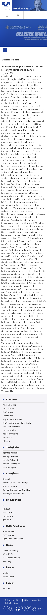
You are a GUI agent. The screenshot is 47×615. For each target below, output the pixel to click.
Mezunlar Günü (9, 512)
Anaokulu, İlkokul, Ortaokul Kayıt (15, 482)
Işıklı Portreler (8, 520)
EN (18, 14)
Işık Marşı (6, 441)
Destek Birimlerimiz (10, 434)
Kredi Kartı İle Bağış (10, 550)
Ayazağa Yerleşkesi (10, 456)
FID (4, 505)
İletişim (6, 573)
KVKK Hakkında (8, 535)
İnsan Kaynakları (9, 430)
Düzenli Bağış (8, 554)
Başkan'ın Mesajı (9, 405)
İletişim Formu (8, 577)
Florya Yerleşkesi (9, 467)
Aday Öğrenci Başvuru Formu (15, 493)
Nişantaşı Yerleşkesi (11, 453)
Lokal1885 (6, 509)
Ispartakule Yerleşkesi (11, 463)
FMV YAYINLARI (8, 408)
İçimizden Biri (8, 516)
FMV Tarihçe (8, 412)
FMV (26, 600)
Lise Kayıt (6, 479)
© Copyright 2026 (13, 600)
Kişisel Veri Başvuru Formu (13, 539)
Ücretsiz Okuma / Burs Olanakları (16, 490)
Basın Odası (7, 437)
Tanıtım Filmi (8, 415)
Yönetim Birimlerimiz (11, 426)
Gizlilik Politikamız (9, 531)
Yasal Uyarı (37, 600)
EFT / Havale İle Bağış (11, 558)
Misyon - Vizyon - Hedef (12, 419)
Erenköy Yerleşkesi (10, 460)
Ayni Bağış (7, 561)
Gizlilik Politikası (11, 603)
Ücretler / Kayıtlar (10, 486)
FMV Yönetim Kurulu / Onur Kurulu (17, 423)
